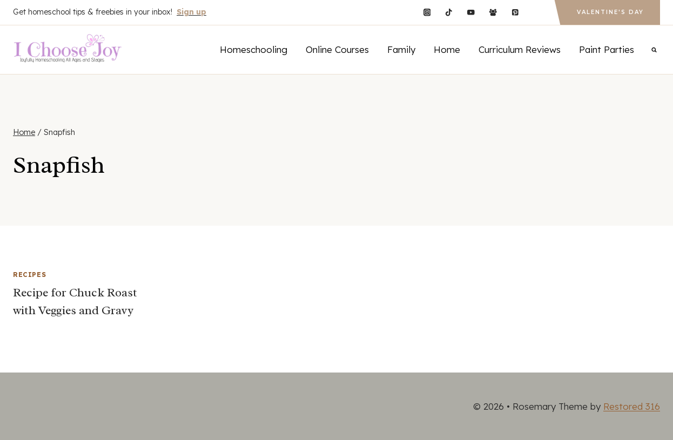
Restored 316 (631, 406)
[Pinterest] (515, 12)
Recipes (29, 274)
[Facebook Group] (493, 12)
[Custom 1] (537, 12)
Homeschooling (253, 49)
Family (401, 49)
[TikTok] (449, 12)
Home (447, 49)
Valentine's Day (610, 12)
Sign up (191, 12)
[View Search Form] (654, 49)
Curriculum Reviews (520, 49)
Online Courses (337, 49)
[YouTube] (470, 12)
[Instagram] (427, 12)
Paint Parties (606, 49)
